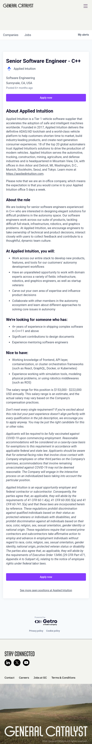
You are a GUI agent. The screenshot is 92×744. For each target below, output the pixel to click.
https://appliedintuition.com (24, 174)
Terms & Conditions (63, 677)
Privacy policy (36, 631)
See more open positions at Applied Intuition (46, 590)
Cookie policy (53, 631)
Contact (9, 677)
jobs (27, 35)
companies (10, 35)
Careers (24, 677)
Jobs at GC (40, 677)
